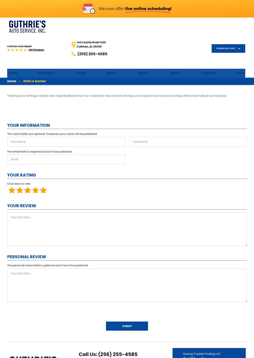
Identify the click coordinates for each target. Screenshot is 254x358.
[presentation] (33, 276)
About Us (161, 37)
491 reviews (77, 27)
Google (86, 341)
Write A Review (34, 46)
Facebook (81, 341)
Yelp (92, 341)
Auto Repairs (79, 37)
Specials (187, 37)
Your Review (21, 171)
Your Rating (21, 140)
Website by (236, 353)
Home (52, 37)
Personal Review (26, 222)
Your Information (28, 90)
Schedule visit (227, 25)
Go (229, 332)
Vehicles (108, 37)
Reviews (134, 37)
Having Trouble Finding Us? (209, 322)
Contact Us (215, 37)
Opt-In (242, 37)
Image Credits (213, 353)
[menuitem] (52, 37)
